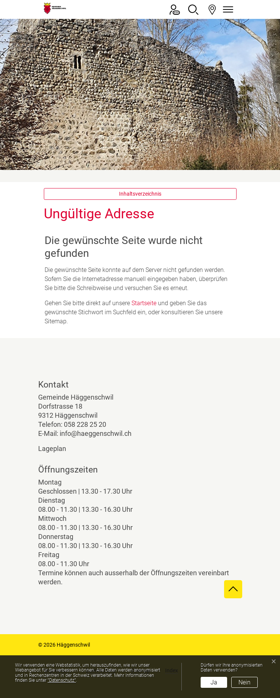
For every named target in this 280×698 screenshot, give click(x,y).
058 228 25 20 (85, 424)
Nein (244, 682)
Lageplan (58, 448)
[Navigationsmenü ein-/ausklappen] (227, 9)
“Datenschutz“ (62, 680)
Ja (213, 682)
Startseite (143, 303)
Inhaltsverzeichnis (140, 194)
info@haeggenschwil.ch (95, 433)
